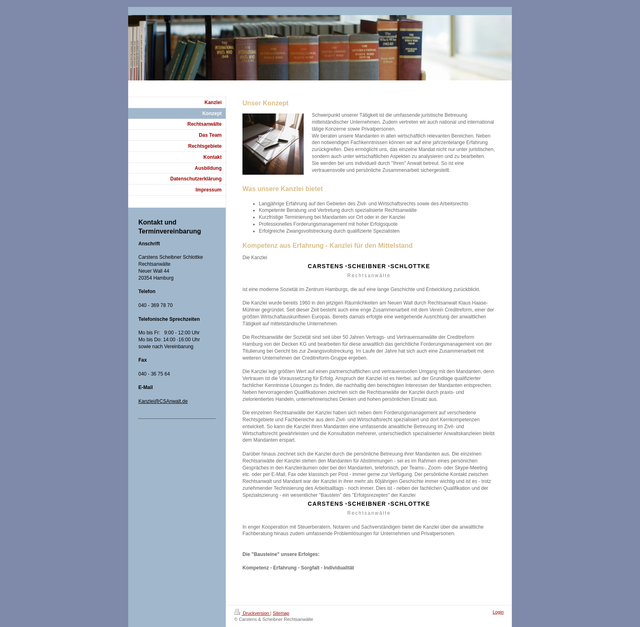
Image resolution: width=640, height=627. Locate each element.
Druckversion (252, 613)
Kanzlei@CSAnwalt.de (163, 401)
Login (498, 611)
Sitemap (281, 613)
